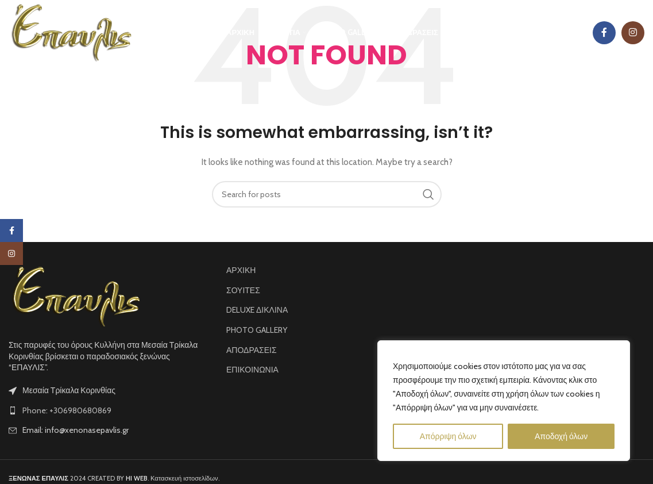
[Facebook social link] (604, 32)
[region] (503, 400)
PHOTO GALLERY (256, 330)
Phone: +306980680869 (66, 410)
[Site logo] (71, 31)
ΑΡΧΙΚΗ (241, 270)
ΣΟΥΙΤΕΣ (243, 290)
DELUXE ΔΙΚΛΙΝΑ (257, 310)
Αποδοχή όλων (561, 436)
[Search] (327, 194)
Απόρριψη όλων (448, 436)
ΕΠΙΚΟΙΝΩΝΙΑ (252, 369)
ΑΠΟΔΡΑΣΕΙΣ (251, 350)
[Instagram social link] (632, 32)
